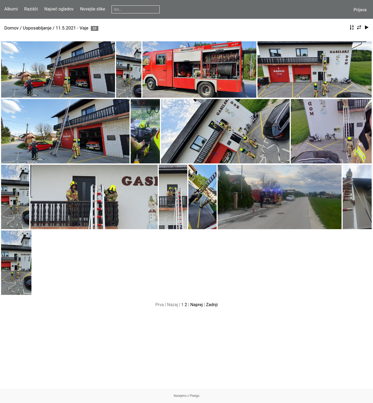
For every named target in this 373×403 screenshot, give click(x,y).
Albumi (11, 9)
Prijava (360, 9)
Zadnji (212, 304)
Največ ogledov (59, 9)
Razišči (31, 9)
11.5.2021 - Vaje (72, 28)
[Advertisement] (186, 351)
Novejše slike (92, 9)
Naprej (196, 304)
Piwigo (194, 396)
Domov (11, 28)
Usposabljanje (37, 28)
